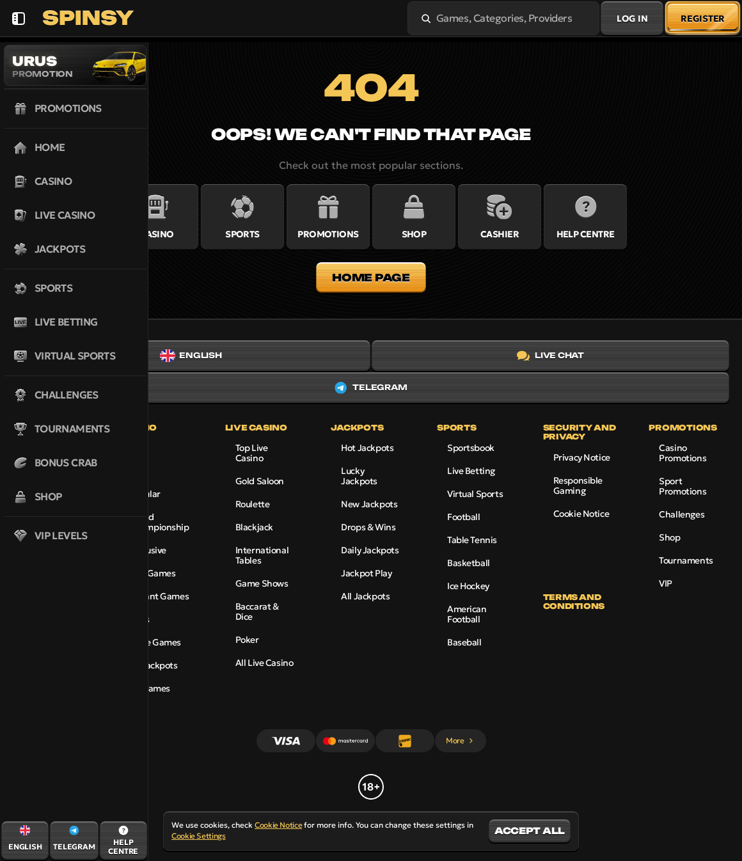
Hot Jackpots (367, 448)
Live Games (152, 573)
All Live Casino (264, 662)
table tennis (472, 540)
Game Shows (261, 583)
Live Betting (471, 471)
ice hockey (468, 586)
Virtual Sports (475, 494)
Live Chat (550, 355)
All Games (149, 688)
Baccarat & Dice (257, 611)
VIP (665, 583)
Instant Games (159, 596)
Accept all (529, 830)
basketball (468, 563)
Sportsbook (470, 448)
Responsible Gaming (578, 485)
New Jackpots (369, 504)
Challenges (681, 514)
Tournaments (686, 560)
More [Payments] (460, 740)
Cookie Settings (198, 836)
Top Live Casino (251, 453)
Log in (632, 18)
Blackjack (254, 527)
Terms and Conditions (573, 602)
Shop (669, 537)
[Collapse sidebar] (18, 18)
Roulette (252, 504)
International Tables (262, 555)
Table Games (155, 642)
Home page (370, 277)
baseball (464, 642)
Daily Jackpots (370, 550)
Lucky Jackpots (359, 476)
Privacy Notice (581, 457)
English (190, 355)
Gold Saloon (259, 481)
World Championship (159, 522)
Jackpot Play (366, 573)
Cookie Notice (581, 513)
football (463, 517)
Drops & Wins (368, 527)
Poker (247, 639)
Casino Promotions (682, 453)
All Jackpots (153, 665)
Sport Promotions (682, 486)
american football (467, 614)
